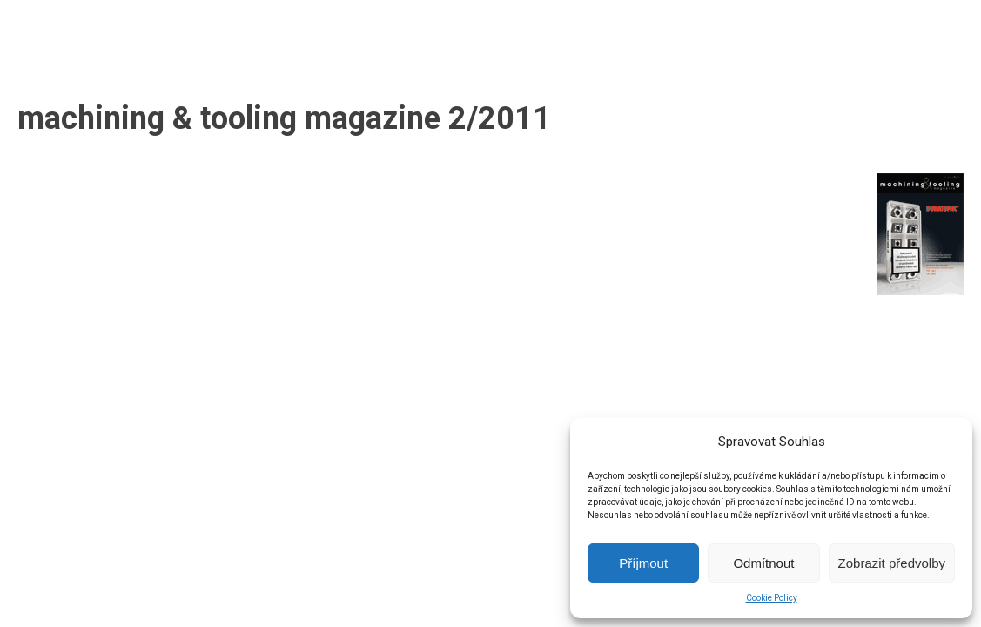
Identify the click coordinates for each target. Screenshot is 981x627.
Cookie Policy (771, 598)
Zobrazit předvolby (891, 563)
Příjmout (643, 563)
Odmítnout (763, 563)
